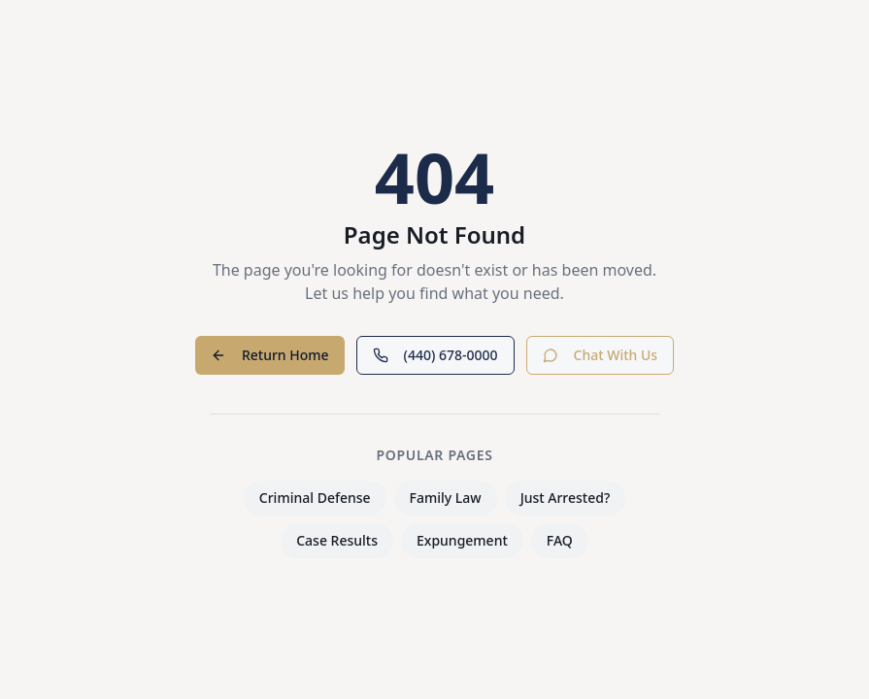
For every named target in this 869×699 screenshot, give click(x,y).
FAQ (560, 540)
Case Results (337, 540)
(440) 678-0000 (435, 355)
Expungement (462, 540)
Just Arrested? (565, 497)
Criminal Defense (315, 497)
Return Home (270, 355)
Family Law (446, 497)
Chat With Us (600, 355)
